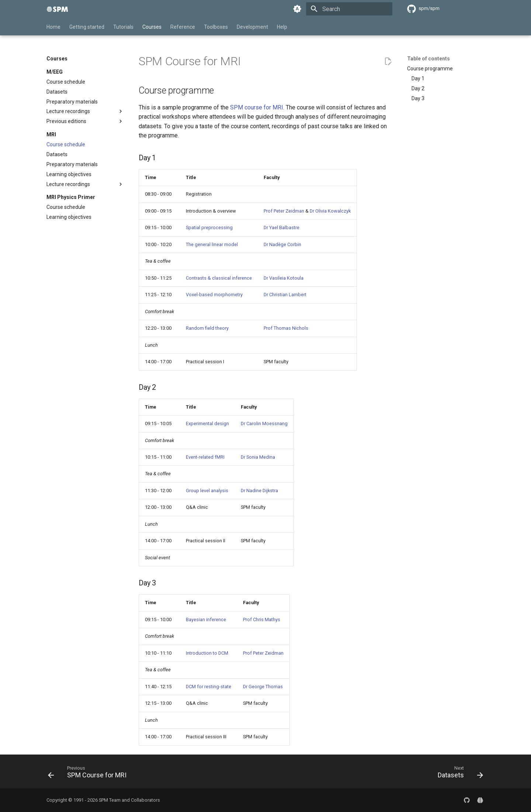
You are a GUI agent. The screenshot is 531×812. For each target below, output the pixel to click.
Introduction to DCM (207, 653)
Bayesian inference (206, 619)
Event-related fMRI (205, 457)
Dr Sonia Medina (258, 457)
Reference (182, 27)
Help (282, 27)
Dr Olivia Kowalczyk (330, 211)
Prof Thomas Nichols (286, 328)
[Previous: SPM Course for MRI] (89, 773)
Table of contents (428, 59)
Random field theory (207, 328)
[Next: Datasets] (458, 773)
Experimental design (207, 423)
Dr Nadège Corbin (282, 244)
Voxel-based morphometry (214, 294)
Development (252, 27)
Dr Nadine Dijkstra (259, 490)
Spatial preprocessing (209, 227)
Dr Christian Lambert (285, 294)
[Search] (349, 8)
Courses (152, 27)
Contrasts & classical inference (219, 278)
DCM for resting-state (208, 686)
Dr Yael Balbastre (281, 227)
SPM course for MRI (256, 107)
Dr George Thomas (263, 686)
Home (53, 27)
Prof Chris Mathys (261, 619)
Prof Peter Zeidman (284, 211)
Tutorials (123, 27)
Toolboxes (216, 27)
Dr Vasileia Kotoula (283, 278)
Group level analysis (207, 490)
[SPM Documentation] (58, 8)
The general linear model (212, 244)
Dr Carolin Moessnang (264, 423)
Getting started (86, 27)
